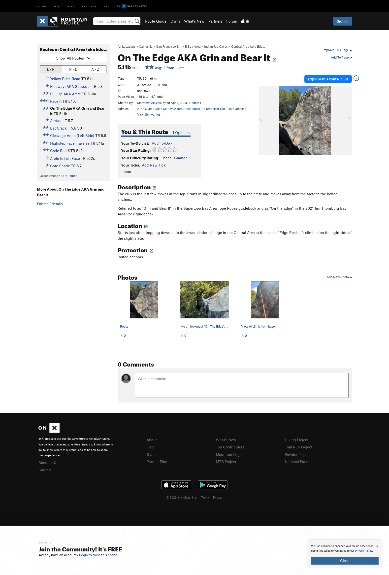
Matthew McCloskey (151, 103)
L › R (51, 69)
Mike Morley (164, 109)
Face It (56, 101)
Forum (231, 21)
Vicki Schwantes (149, 114)
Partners (215, 21)
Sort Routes (69, 176)
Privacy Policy (363, 550)
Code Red (58, 150)
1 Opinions (182, 132)
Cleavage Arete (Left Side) (72, 135)
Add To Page (341, 57)
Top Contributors (230, 447)
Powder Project (297, 454)
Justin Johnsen (236, 109)
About (152, 440)
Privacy (218, 497)
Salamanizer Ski (213, 109)
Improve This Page (337, 50)
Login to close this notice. (98, 555)
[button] (264, 120)
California (146, 46)
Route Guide (155, 21)
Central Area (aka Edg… (248, 46)
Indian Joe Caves (216, 46)
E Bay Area (193, 46)
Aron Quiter (145, 109)
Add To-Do (161, 143)
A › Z (95, 69)
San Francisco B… (168, 46)
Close (345, 560)
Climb (41, 6)
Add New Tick (154, 165)
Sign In (343, 21)
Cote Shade (60, 166)
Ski (106, 6)
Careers (44, 470)
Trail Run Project (298, 447)
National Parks (297, 461)
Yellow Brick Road (65, 78)
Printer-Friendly (50, 204)
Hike (70, 6)
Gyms (175, 21)
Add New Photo (339, 277)
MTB (57, 6)
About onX (47, 462)
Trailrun (89, 6)
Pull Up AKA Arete (65, 94)
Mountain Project (230, 454)
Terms (205, 497)
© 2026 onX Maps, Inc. (181, 497)
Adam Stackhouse (187, 109)
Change (181, 158)
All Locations (126, 46)
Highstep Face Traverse (70, 143)
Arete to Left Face (65, 158)
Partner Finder (159, 461)
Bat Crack (58, 128)
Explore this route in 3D (328, 79)
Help (151, 447)
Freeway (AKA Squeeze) (70, 86)
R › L (73, 69)
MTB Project (226, 461)
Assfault (57, 120)
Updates (195, 103)
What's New (194, 21)
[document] (345, 554)
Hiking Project (296, 440)
